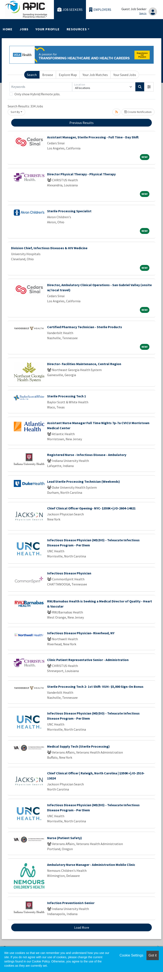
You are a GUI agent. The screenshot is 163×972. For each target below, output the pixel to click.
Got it (153, 955)
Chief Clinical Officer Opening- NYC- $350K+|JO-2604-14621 (91, 508)
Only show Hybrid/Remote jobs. (37, 94)
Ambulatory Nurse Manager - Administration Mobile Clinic (91, 864)
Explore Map (68, 75)
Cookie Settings (131, 955)
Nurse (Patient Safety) (64, 838)
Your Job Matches (95, 75)
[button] (149, 86)
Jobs (24, 29)
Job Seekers (70, 9)
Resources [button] (77, 29)
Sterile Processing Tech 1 (66, 396)
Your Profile (47, 29)
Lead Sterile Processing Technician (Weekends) (83, 481)
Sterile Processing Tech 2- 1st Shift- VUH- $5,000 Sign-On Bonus (95, 686)
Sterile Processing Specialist (69, 211)
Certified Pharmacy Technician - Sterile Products (84, 327)
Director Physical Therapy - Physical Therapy (81, 174)
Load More (81, 927)
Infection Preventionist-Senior (70, 903)
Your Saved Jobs (124, 75)
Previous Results (81, 123)
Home (8, 29)
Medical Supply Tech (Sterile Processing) (78, 746)
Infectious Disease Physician (69, 573)
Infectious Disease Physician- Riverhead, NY (80, 633)
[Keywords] (40, 86)
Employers (100, 9)
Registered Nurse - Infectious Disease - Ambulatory (86, 455)
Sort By (15, 112)
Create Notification (138, 112)
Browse (47, 75)
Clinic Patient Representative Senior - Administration (88, 660)
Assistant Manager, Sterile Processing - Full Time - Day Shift (93, 137)
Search (32, 75)
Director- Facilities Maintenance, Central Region (84, 364)
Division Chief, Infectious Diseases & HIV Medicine (49, 248)
